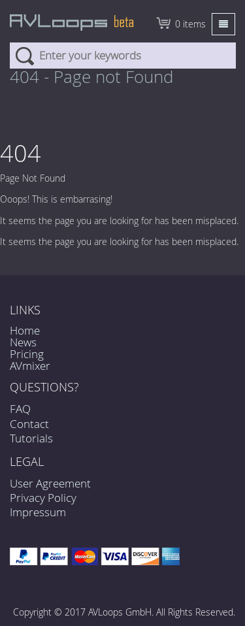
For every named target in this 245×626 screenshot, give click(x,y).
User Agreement (50, 483)
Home (25, 330)
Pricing (27, 353)
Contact (29, 423)
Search (24, 55)
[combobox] (123, 55)
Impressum (38, 511)
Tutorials (31, 438)
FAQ (20, 408)
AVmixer (30, 365)
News (23, 342)
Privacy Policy (43, 497)
